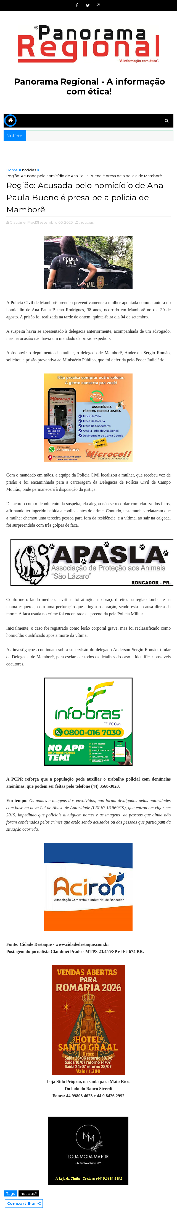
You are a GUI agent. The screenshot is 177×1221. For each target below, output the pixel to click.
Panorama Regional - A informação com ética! (89, 87)
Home (12, 170)
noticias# (29, 1193)
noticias (29, 170)
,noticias (86, 222)
